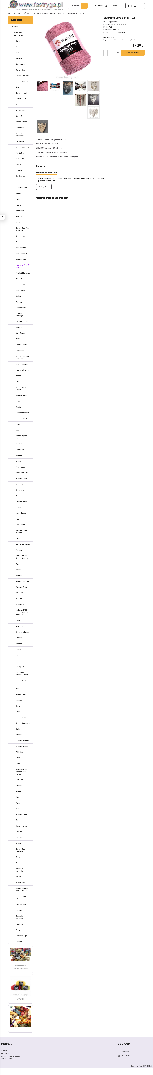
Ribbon (18, 376)
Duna (18, 803)
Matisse (19, 700)
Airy (17, 689)
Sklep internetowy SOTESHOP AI (141, 1066)
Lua (17, 655)
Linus (18, 758)
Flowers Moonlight (19, 314)
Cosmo (18, 843)
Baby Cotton (20, 333)
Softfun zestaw (22, 322)
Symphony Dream (22, 632)
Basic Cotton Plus (23, 544)
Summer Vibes (21, 502)
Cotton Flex (20, 285)
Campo (18, 930)
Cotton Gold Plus (22, 147)
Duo (17, 797)
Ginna (18, 706)
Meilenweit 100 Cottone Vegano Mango (22, 771)
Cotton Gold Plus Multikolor (22, 229)
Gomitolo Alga (21, 936)
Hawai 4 (19, 216)
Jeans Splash (21, 467)
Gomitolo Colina (22, 473)
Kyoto (18, 857)
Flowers (19, 170)
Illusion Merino (21, 826)
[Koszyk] (117, 6)
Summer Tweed (22, 496)
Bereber (19, 407)
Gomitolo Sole (21, 478)
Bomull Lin (20, 211)
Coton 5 (19, 116)
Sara (17, 381)
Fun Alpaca (20, 667)
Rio (17, 105)
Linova (18, 182)
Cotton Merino (21, 122)
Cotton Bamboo (22, 81)
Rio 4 (18, 222)
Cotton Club (20, 484)
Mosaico (19, 598)
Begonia (19, 58)
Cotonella (19, 593)
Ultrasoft (19, 279)
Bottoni (18, 729)
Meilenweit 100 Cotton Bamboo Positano (22, 612)
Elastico (19, 638)
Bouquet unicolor (22, 581)
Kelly (17, 820)
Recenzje (40, 166)
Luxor (18, 424)
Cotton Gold (20, 70)
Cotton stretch (21, 93)
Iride (17, 519)
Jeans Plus (20, 159)
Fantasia (19, 550)
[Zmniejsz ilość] (114, 53)
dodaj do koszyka (132, 53)
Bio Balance (20, 176)
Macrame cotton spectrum (22, 357)
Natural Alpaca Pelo (21, 437)
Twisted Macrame (23, 273)
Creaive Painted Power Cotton (22, 889)
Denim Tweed (21, 513)
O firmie (4, 1050)
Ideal (17, 430)
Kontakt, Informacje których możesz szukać (11, 1057)
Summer (19, 735)
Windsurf (19, 302)
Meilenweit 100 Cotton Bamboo (22, 557)
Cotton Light (20, 236)
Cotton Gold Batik (22, 76)
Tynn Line (19, 780)
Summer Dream (22, 587)
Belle (17, 242)
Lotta (18, 764)
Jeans (18, 53)
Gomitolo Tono (21, 814)
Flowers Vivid (21, 308)
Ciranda (19, 570)
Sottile (18, 620)
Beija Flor (19, 626)
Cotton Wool (21, 717)
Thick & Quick (21, 99)
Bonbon (19, 455)
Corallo (18, 877)
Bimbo (18, 863)
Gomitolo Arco (21, 604)
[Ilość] (109, 53)
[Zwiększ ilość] (105, 53)
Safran (18, 193)
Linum (18, 401)
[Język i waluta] (135, 6)
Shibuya (19, 832)
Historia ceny (109, 37)
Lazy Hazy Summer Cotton (22, 673)
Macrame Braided (22, 370)
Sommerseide (21, 395)
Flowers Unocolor (22, 413)
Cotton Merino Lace (21, 681)
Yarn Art (115, 30)
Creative (19, 941)
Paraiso (19, 339)
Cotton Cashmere (23, 723)
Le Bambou (20, 661)
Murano (19, 809)
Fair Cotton (20, 153)
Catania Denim (21, 345)
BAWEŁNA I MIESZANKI (18, 34)
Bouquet (19, 575)
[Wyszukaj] (84, 6)
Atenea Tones (21, 694)
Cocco (18, 461)
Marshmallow (21, 248)
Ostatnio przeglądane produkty (52, 197)
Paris (18, 199)
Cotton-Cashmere (20, 134)
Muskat (18, 205)
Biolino (18, 296)
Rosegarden (20, 350)
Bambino (19, 785)
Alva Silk (19, 444)
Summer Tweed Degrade (22, 531)
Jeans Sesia (20, 290)
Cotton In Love (21, 418)
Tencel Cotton (21, 188)
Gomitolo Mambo (22, 741)
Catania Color (21, 259)
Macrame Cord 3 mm (22, 266)
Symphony (20, 490)
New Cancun (20, 64)
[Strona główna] (35, 5)
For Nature (20, 141)
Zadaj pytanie (44, 187)
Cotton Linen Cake (21, 897)
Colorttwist (20, 450)
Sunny (18, 539)
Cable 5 (18, 327)
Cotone (18, 507)
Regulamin (5, 1053)
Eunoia (18, 649)
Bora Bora (19, 164)
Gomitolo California (19, 917)
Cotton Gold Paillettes (20, 850)
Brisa (18, 41)
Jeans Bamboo (22, 364)
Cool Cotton (20, 525)
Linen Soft (20, 128)
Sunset (18, 564)
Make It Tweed (21, 882)
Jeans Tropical (21, 253)
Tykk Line (19, 752)
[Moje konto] (101, 6)
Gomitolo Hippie (22, 746)
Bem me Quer (21, 904)
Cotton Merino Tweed (21, 388)
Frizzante (19, 910)
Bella (17, 87)
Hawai (18, 47)
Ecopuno (19, 837)
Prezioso (19, 924)
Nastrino (19, 644)
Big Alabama (20, 110)
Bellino (18, 791)
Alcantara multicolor (19, 870)
